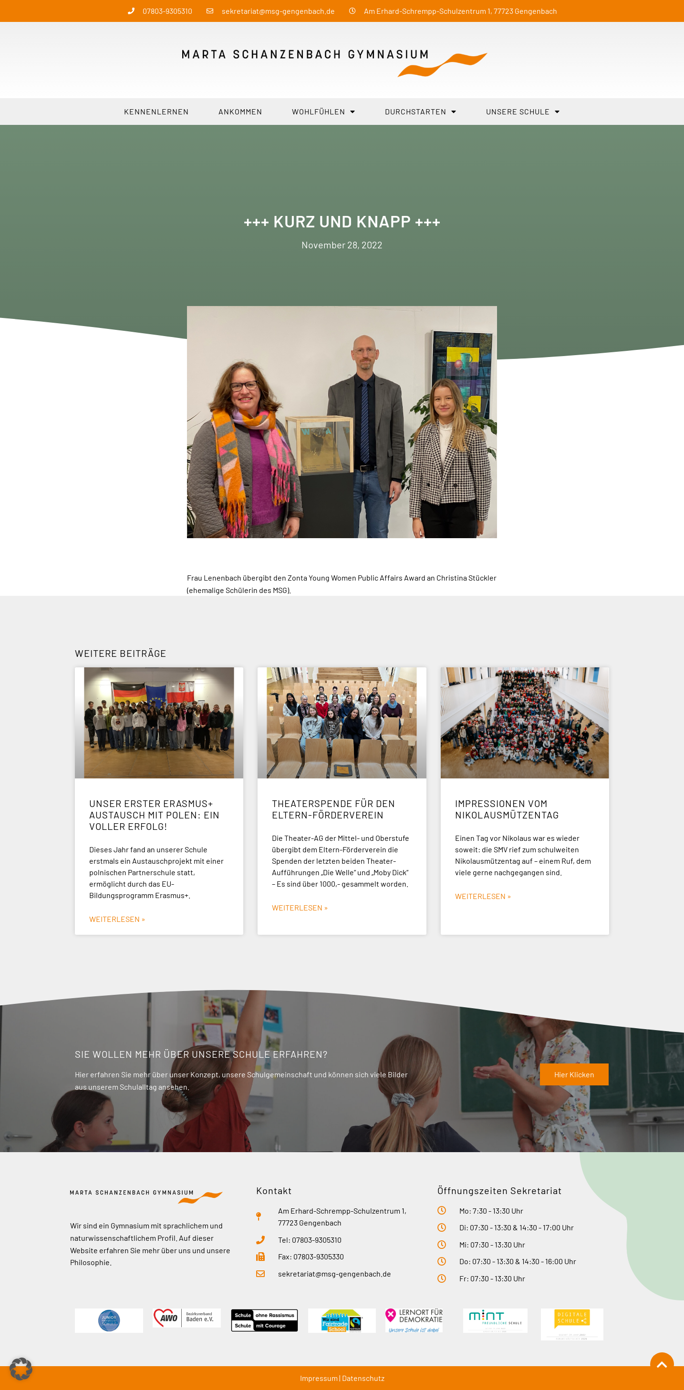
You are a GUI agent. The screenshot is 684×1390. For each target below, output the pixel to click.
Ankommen (240, 111)
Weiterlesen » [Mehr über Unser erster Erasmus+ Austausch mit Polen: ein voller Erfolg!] (117, 918)
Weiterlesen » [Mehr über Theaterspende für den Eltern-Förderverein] (300, 907)
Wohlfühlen (323, 111)
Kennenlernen (156, 111)
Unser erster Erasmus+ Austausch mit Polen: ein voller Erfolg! (154, 814)
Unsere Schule (523, 111)
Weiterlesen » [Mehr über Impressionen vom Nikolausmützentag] (483, 895)
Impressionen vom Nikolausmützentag (507, 808)
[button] (21, 1369)
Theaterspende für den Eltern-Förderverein (333, 808)
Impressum (319, 1377)
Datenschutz (363, 1377)
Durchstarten (420, 111)
